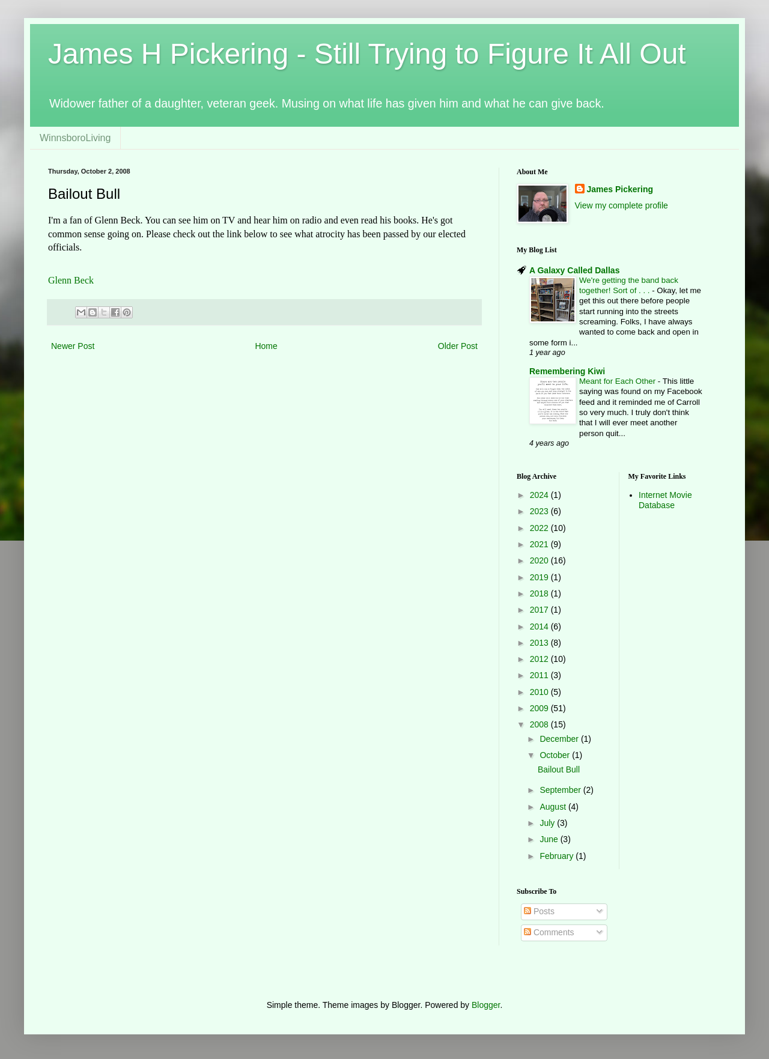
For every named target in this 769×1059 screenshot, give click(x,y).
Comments (549, 932)
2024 (540, 495)
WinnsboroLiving (75, 138)
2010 (540, 692)
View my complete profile (621, 205)
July (548, 823)
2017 (540, 609)
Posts (539, 911)
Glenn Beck (71, 280)
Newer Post (72, 346)
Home (266, 346)
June (550, 839)
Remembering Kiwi (567, 371)
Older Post (458, 346)
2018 (540, 593)
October (556, 755)
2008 (540, 724)
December (560, 739)
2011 (540, 675)
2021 (540, 544)
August (554, 807)
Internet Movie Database (665, 500)
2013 (540, 643)
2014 (540, 626)
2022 (540, 528)
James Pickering (620, 189)
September (561, 790)
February (558, 856)
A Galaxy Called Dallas (574, 270)
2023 (540, 511)
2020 (540, 560)
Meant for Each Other (618, 381)
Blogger (486, 1005)
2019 (540, 577)
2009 (540, 708)
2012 (540, 659)
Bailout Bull (559, 769)
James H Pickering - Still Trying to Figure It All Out (367, 54)
